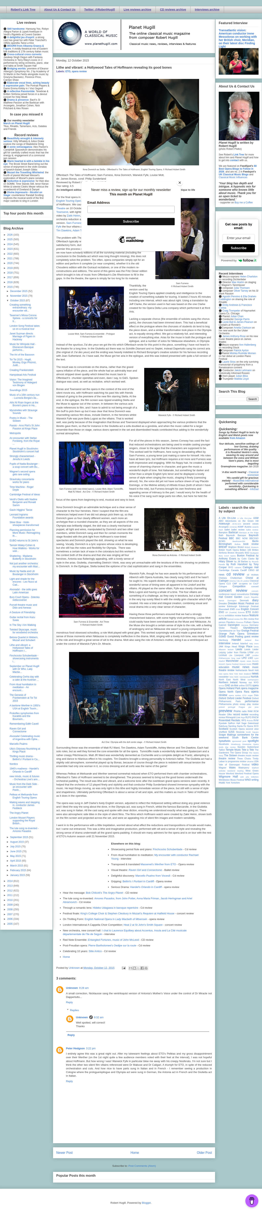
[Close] (180, 183)
